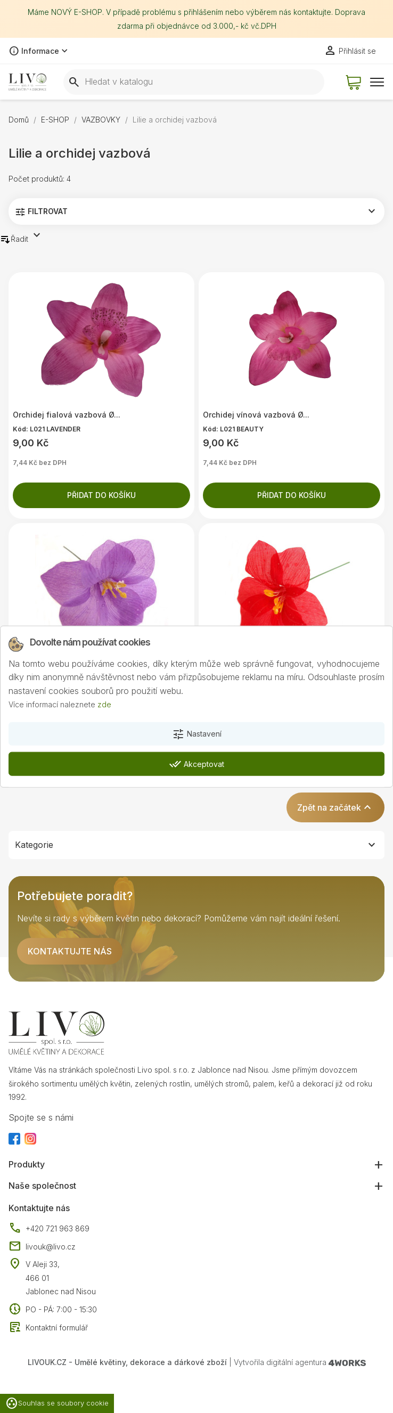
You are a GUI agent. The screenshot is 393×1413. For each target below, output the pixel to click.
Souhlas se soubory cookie (57, 1403)
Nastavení (197, 734)
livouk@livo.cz (42, 1247)
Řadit (21, 237)
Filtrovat (196, 211)
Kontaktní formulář (48, 1328)
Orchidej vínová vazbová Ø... (256, 414)
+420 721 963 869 (49, 1229)
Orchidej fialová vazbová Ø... (66, 414)
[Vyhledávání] (193, 82)
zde (104, 704)
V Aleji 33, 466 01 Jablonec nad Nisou (61, 1278)
